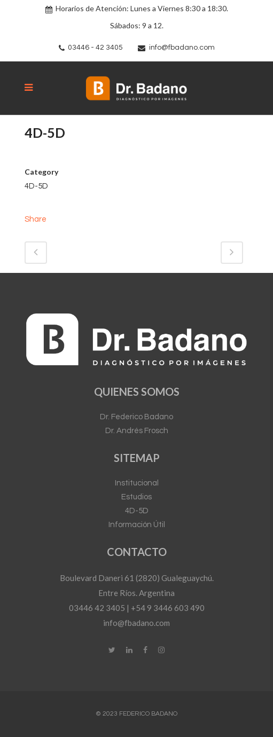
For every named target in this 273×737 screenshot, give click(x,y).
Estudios (136, 497)
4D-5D (137, 511)
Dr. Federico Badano (136, 417)
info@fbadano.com (182, 47)
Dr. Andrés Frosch (136, 431)
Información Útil (136, 525)
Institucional (137, 483)
